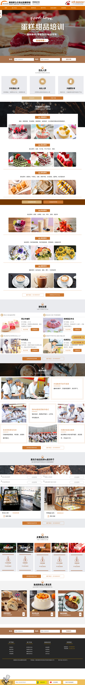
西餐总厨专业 (29, 651)
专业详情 (25, 329)
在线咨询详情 (53, 202)
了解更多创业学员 (32, 523)
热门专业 (14, 8)
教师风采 (33, 8)
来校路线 (63, 8)
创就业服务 (53, 8)
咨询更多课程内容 (32, 447)
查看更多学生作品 (55, 295)
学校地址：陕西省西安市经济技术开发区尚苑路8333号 (42, 660)
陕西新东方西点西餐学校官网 (20, 660)
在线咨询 (31, 98)
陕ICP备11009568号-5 (63, 660)
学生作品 (73, 8)
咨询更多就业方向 (32, 576)
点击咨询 (34, 477)
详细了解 (53, 98)
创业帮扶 (47, 649)
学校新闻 (11, 653)
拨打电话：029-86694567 (33, 295)
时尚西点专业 (29, 647)
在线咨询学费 (79, 337)
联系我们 (69, 642)
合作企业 (47, 653)
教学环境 (43, 8)
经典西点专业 (29, 649)
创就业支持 (47, 642)
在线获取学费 (32, 202)
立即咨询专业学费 (32, 358)
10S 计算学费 (78, 342)
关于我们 (11, 642)
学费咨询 (34, 329)
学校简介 (24, 8)
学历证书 (47, 651)
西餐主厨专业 (29, 653)
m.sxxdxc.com (72, 648)
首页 (6, 8)
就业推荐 (47, 647)
